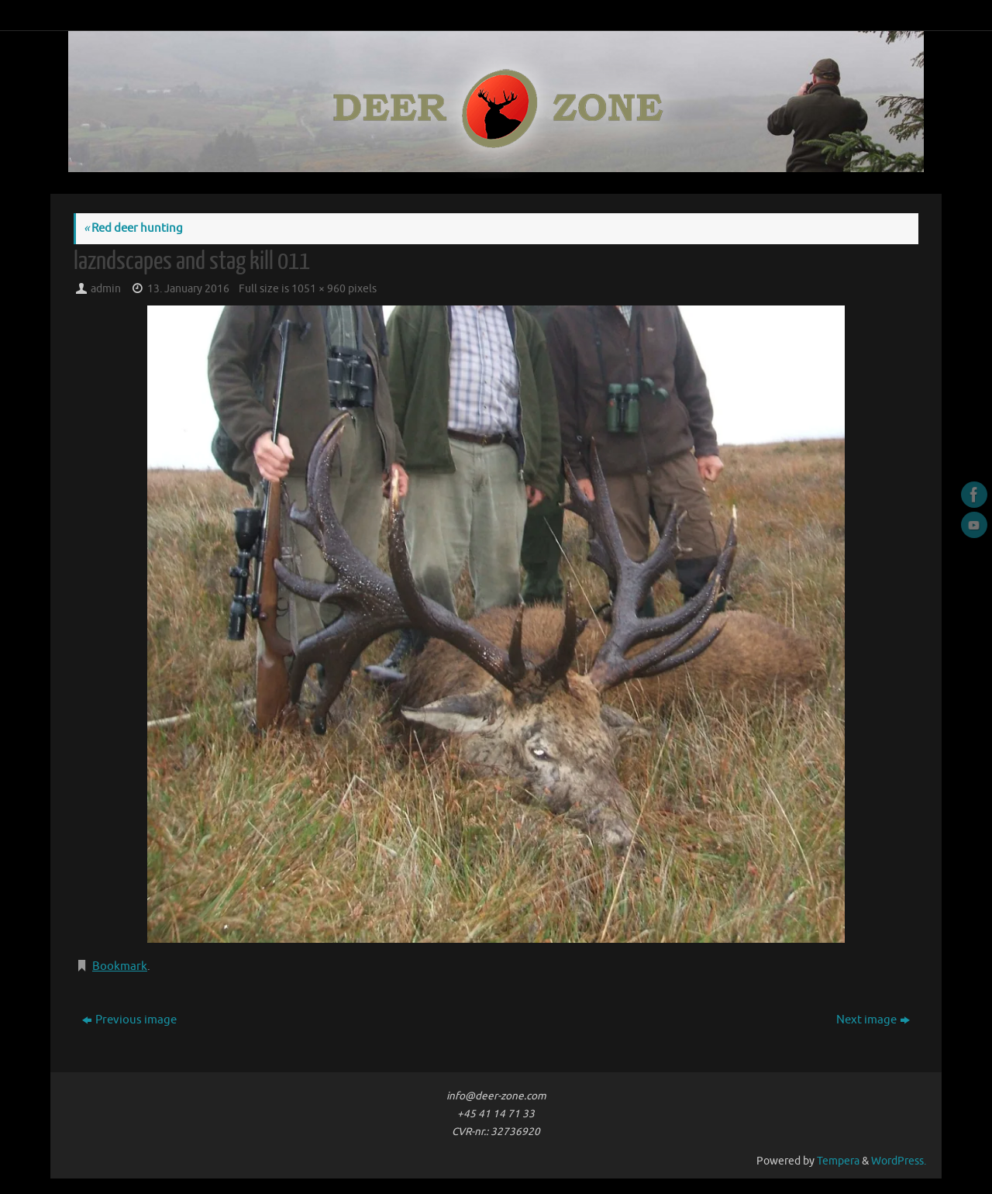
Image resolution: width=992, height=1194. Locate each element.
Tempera (838, 1161)
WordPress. (898, 1161)
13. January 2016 (188, 288)
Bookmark (119, 966)
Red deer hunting (133, 228)
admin (106, 288)
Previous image (129, 1020)
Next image (873, 1020)
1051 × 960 (318, 288)
